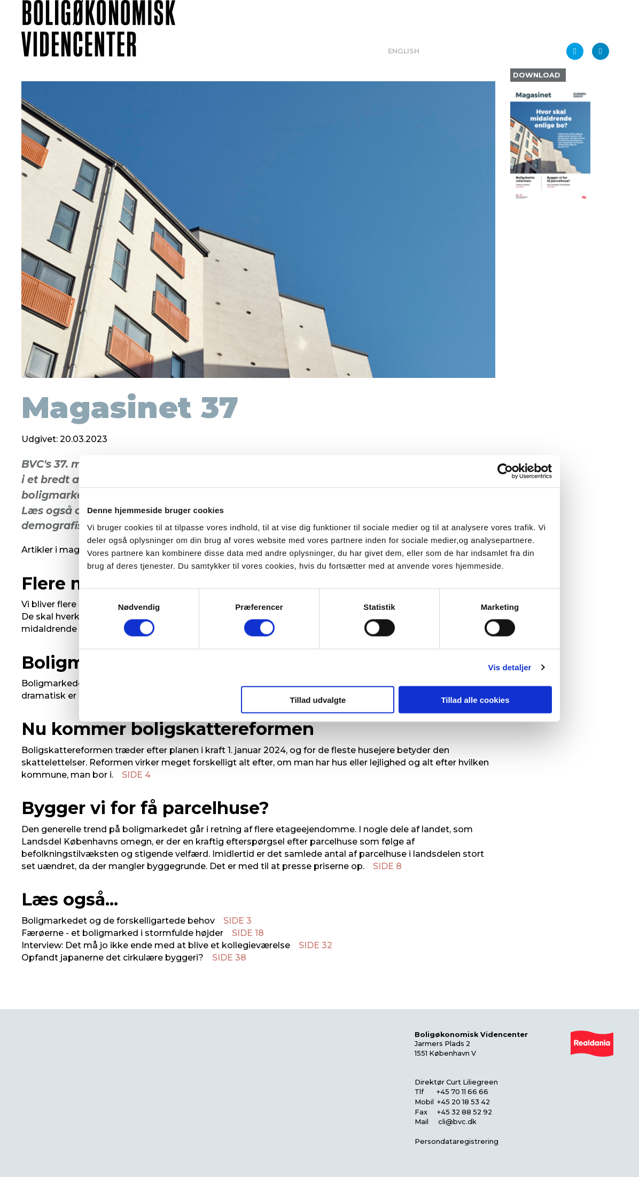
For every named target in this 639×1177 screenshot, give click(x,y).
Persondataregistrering (456, 1141)
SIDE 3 (237, 921)
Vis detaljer (510, 667)
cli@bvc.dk (457, 1122)
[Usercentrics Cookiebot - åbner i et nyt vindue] (505, 471)
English (403, 51)
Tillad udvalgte (318, 699)
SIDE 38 (229, 958)
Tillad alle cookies (475, 699)
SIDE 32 (315, 945)
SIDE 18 (248, 933)
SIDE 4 (136, 775)
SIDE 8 (387, 866)
